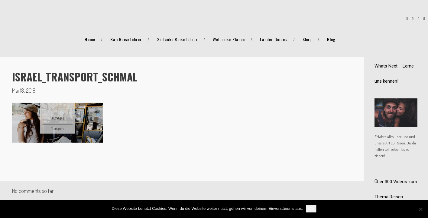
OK (311, 208)
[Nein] (420, 209)
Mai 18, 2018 (23, 90)
